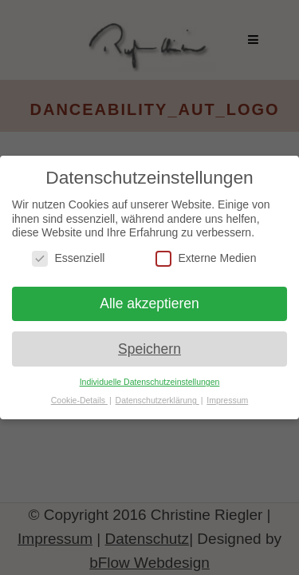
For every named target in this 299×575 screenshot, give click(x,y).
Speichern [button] (149, 349)
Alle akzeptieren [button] (149, 303)
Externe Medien (205, 258)
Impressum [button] (227, 400)
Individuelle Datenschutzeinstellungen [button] (150, 382)
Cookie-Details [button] (79, 400)
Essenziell (68, 258)
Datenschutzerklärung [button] (157, 400)
